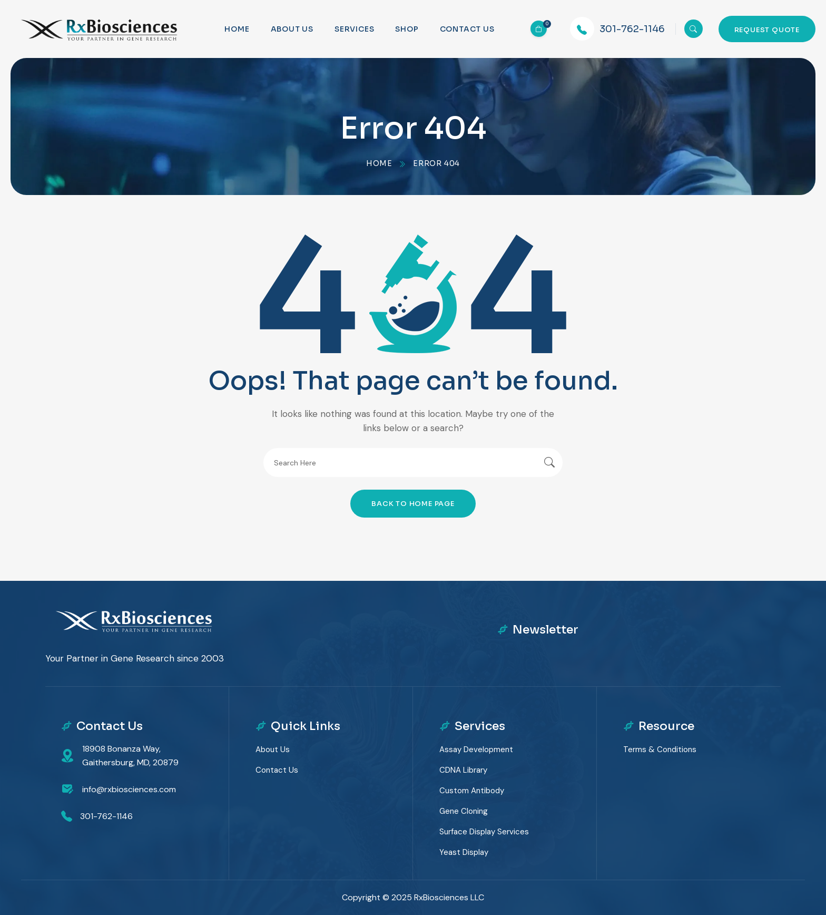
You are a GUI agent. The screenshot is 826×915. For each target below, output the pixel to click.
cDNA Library (463, 770)
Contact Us (276, 770)
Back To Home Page (413, 503)
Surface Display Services (484, 831)
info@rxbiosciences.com (129, 789)
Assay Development (476, 749)
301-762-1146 (632, 29)
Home (236, 29)
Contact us (467, 29)
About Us (292, 29)
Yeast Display (463, 852)
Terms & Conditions (659, 749)
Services (354, 29)
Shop (406, 29)
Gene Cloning (463, 811)
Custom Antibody (471, 790)
